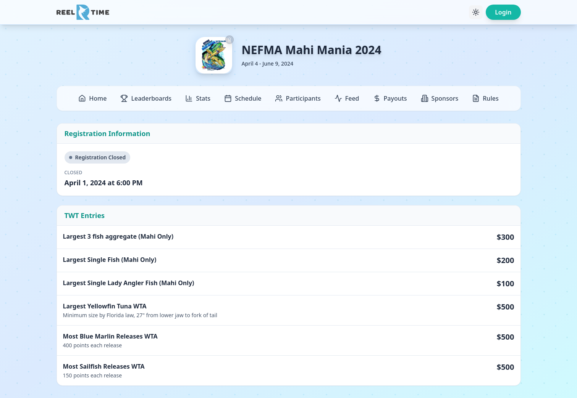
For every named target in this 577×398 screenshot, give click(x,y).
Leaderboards (145, 98)
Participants (297, 98)
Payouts (390, 98)
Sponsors (440, 98)
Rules (485, 98)
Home (92, 98)
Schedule (242, 98)
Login (503, 12)
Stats (197, 98)
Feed (347, 98)
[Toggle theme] (476, 12)
